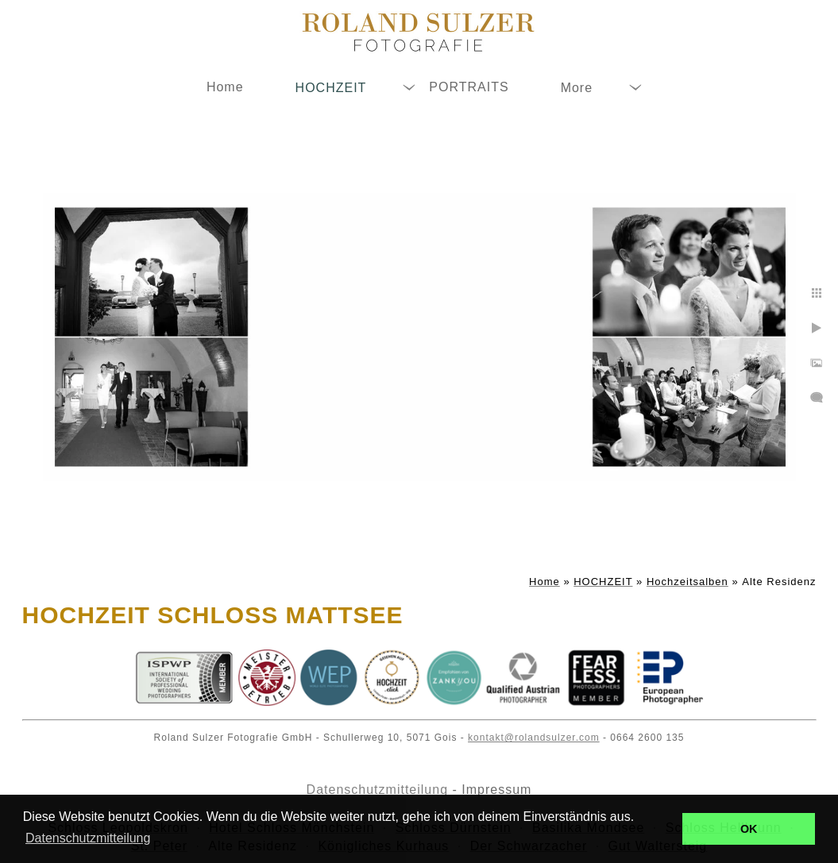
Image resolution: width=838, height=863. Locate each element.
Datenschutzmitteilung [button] (87, 838)
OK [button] (749, 829)
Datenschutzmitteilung (377, 789)
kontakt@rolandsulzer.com (534, 737)
